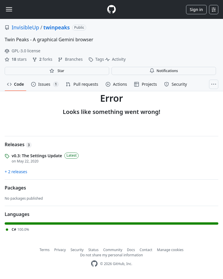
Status (93, 249)
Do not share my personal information (111, 255)
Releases (18, 144)
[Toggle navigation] (9, 9)
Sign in (196, 9)
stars (16, 59)
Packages (15, 188)
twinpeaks (56, 27)
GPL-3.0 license (22, 50)
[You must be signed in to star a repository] (57, 71)
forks (42, 59)
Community (112, 249)
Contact (146, 249)
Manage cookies (170, 249)
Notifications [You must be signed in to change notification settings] (164, 70)
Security (77, 249)
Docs (131, 249)
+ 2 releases (16, 171)
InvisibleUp (25, 27)
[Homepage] (111, 9)
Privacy (60, 249)
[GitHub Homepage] (94, 263)
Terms (45, 249)
